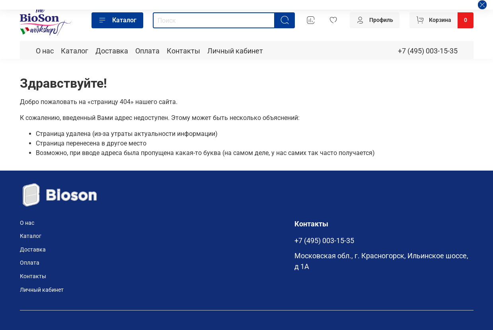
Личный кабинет (235, 51)
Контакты (183, 51)
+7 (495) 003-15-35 (428, 51)
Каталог (117, 20)
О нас (45, 51)
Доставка (111, 51)
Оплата (147, 51)
